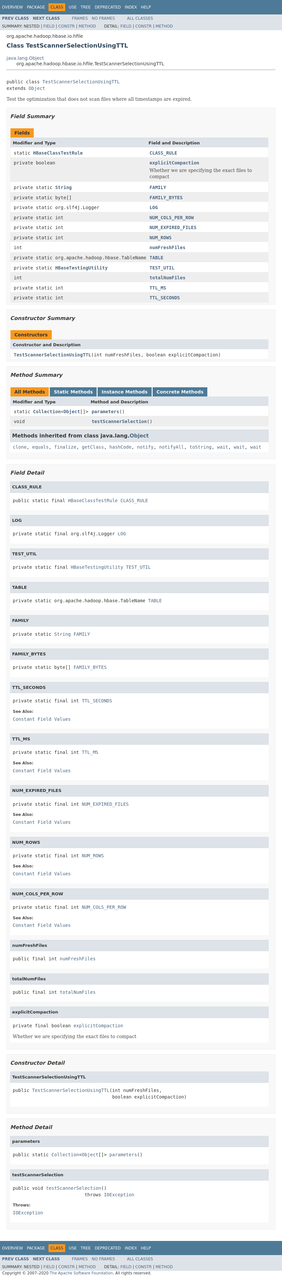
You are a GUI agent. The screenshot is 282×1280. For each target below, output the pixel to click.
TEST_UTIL (162, 267)
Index (131, 7)
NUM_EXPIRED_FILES (173, 227)
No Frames (103, 18)
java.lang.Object (25, 58)
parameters (105, 411)
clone (20, 447)
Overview (12, 7)
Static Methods (73, 392)
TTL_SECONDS (165, 297)
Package (36, 7)
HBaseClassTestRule (58, 153)
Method (87, 26)
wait (222, 447)
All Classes (140, 18)
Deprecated (108, 7)
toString (201, 447)
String (63, 187)
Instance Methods (124, 392)
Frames (80, 18)
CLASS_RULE (163, 153)
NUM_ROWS (161, 237)
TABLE (156, 257)
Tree (86, 7)
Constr (66, 26)
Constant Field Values (42, 719)
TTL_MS (158, 287)
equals (40, 447)
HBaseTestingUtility (81, 267)
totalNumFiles (168, 277)
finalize (65, 447)
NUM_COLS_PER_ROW (172, 217)
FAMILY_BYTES (166, 197)
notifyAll (171, 447)
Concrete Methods (180, 392)
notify (145, 447)
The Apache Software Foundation (81, 1273)
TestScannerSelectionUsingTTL (81, 81)
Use (73, 7)
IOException (119, 1194)
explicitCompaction (174, 162)
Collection (47, 411)
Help (146, 7)
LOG (154, 207)
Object (36, 88)
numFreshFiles (168, 247)
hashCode (120, 447)
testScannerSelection (119, 421)
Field (48, 26)
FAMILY (158, 187)
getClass (93, 447)
